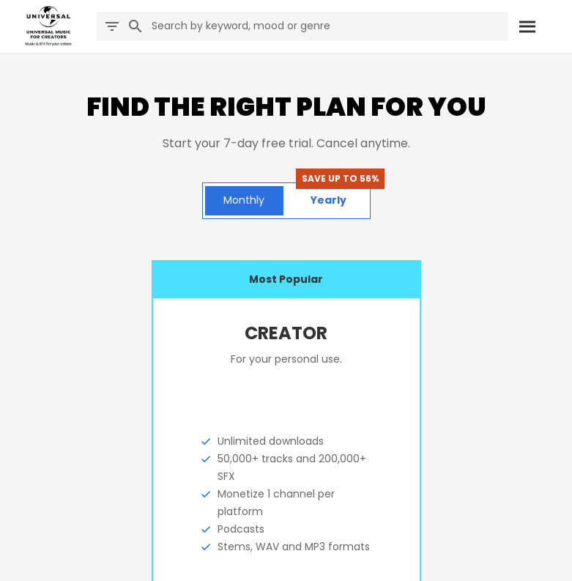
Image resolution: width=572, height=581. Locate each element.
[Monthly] (244, 200)
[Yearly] (328, 200)
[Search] (526, 26)
